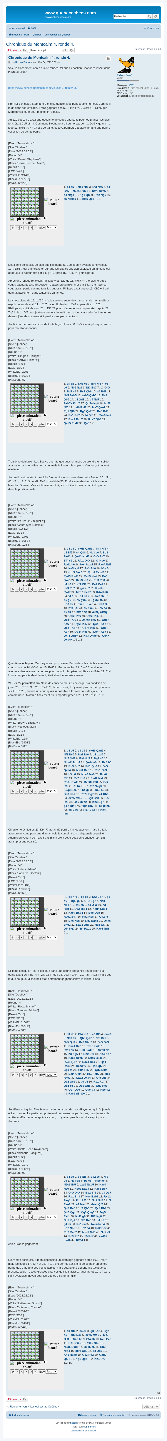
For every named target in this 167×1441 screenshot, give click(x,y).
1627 (131, 85)
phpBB (73, 1423)
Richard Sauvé (124, 75)
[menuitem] (31, 28)
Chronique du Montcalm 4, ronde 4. (40, 44)
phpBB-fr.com (89, 1427)
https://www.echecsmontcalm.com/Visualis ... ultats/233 (42, 87)
